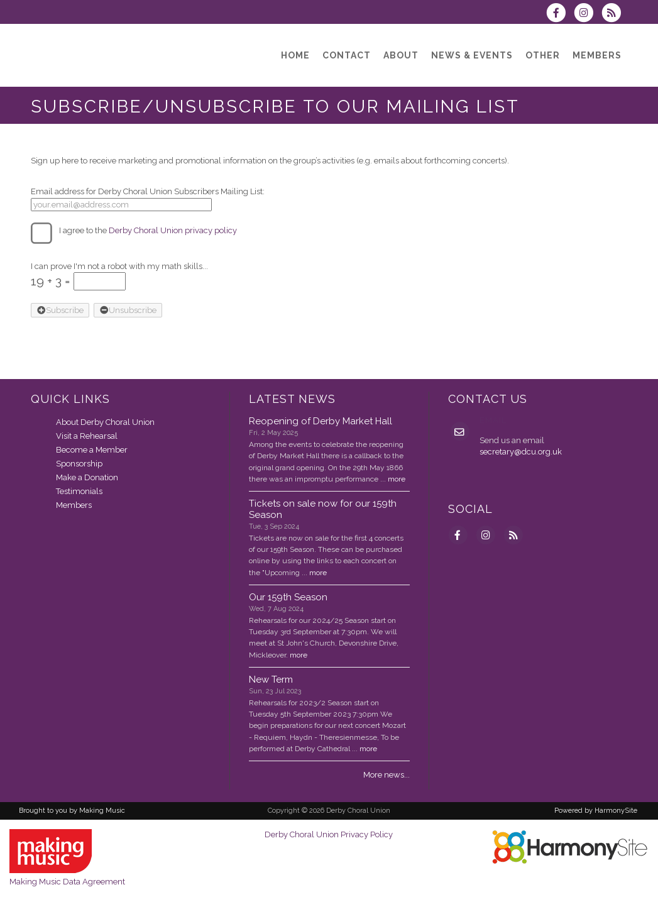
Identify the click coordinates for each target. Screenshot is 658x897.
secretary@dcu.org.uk (521, 451)
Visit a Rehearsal (87, 436)
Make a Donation (87, 477)
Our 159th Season (288, 597)
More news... (386, 774)
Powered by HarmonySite (595, 810)
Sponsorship (79, 463)
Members (74, 505)
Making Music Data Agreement (67, 881)
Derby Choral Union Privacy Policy (329, 834)
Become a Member (92, 449)
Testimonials (79, 491)
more (396, 479)
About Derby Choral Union (105, 422)
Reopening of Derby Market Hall (320, 421)
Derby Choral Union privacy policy (173, 230)
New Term (271, 679)
